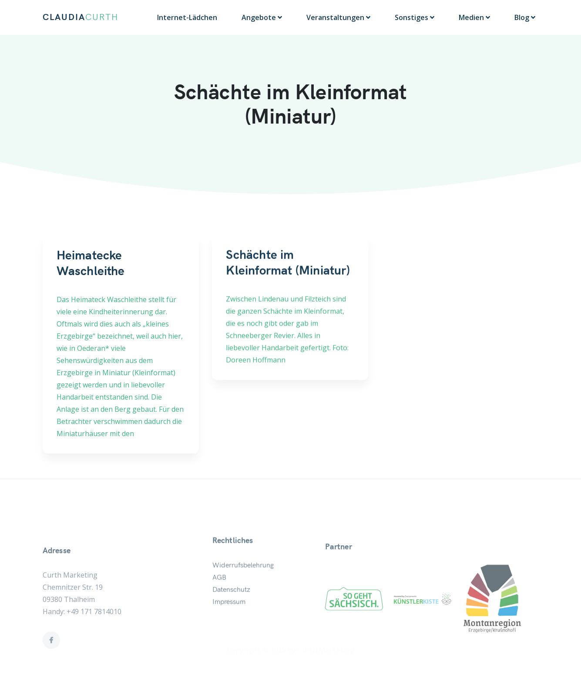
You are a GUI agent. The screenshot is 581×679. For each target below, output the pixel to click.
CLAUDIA (80, 17)
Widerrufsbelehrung (243, 588)
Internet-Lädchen (187, 17)
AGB (219, 600)
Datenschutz (231, 612)
